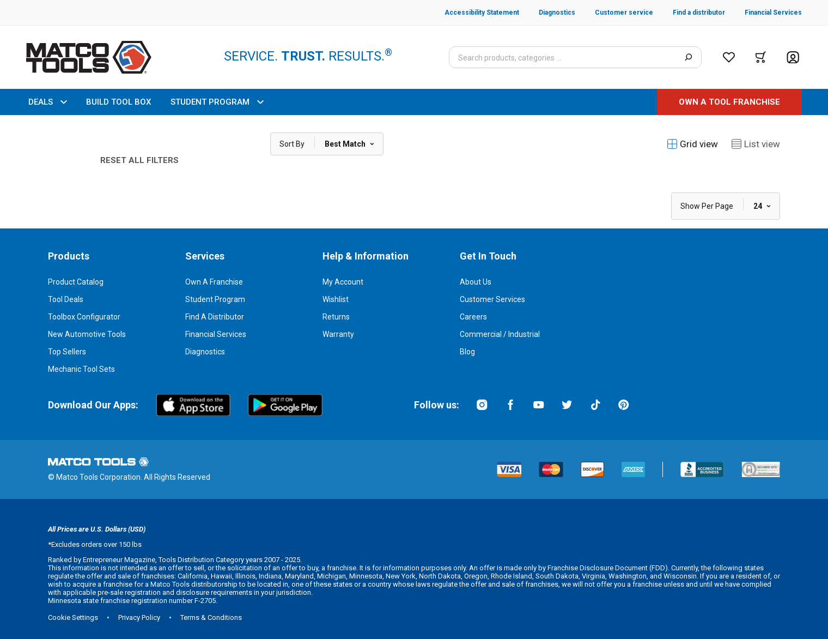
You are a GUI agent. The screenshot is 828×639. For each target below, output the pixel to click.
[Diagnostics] (547, 12)
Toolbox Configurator (84, 316)
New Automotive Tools (87, 334)
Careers (473, 316)
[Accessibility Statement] (482, 12)
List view (755, 143)
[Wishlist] (728, 57)
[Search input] (575, 57)
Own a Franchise (214, 282)
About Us (475, 282)
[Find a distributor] (689, 12)
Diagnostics (205, 351)
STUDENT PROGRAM (217, 102)
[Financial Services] (763, 12)
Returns (336, 316)
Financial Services (215, 334)
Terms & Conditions (211, 617)
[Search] (688, 57)
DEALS (47, 102)
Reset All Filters (139, 160)
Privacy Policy (139, 617)
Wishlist (335, 299)
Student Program (215, 299)
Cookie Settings (73, 617)
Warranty (338, 334)
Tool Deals (65, 299)
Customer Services (492, 299)
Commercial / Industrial (500, 334)
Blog (467, 351)
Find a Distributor (214, 316)
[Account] (793, 57)
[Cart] (761, 57)
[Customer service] (614, 12)
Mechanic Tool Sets (81, 369)
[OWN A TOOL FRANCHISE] (729, 102)
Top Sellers (67, 351)
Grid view (692, 143)
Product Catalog (76, 282)
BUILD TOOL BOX (118, 102)
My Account (342, 282)
